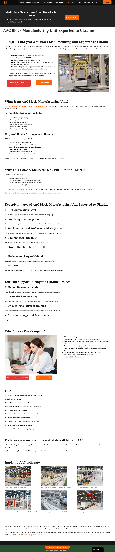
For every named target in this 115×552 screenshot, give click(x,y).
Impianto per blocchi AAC (37, 451)
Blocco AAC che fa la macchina (15, 487)
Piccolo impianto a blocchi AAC (87, 487)
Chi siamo (87, 2)
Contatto (80, 2)
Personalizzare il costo (44, 82)
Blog (74, 2)
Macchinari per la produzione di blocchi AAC (56, 487)
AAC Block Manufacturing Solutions (55, 2)
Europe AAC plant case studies (32, 535)
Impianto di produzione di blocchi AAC (31, 2)
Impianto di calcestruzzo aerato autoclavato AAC (21, 512)
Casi (68, 2)
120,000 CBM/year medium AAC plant (18, 189)
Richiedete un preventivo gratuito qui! (57, 547)
